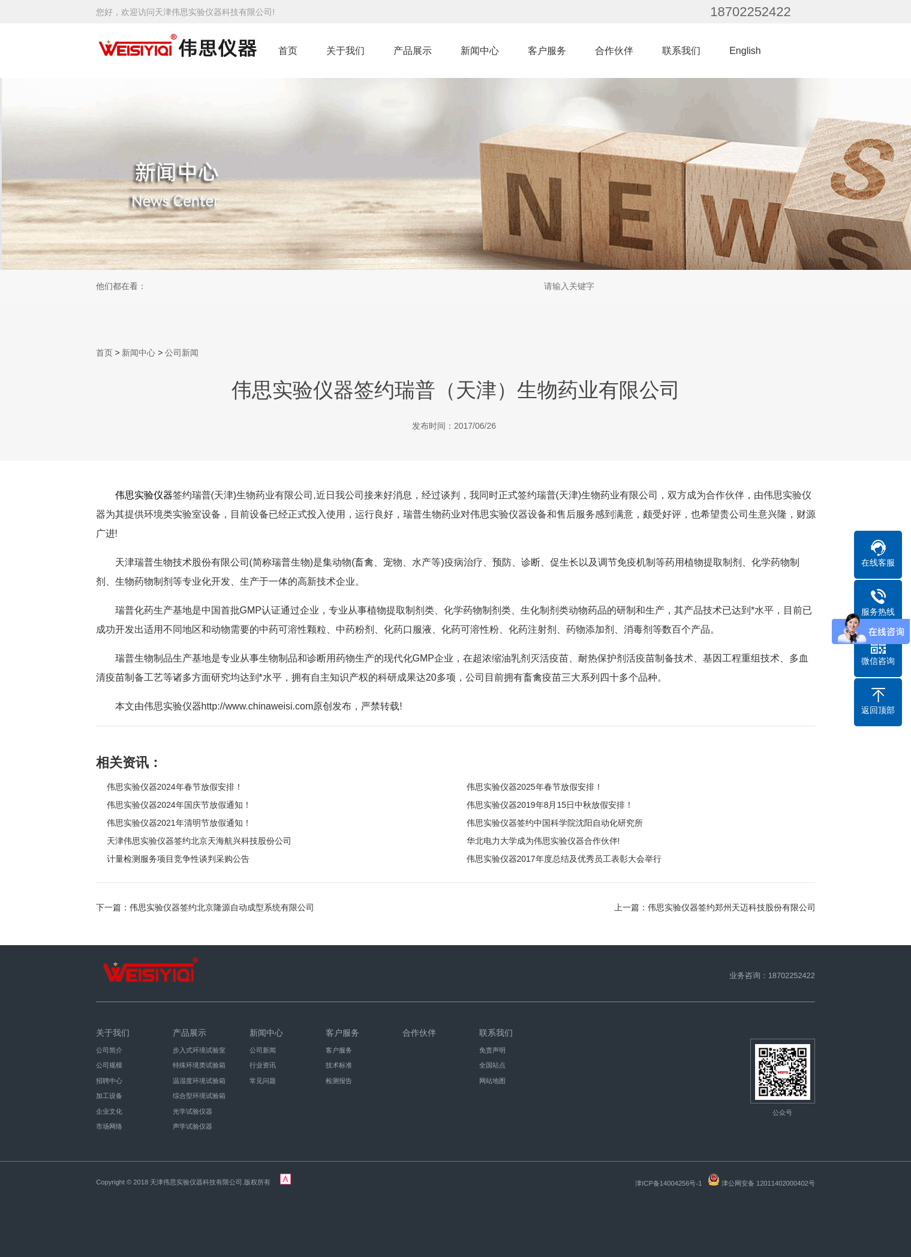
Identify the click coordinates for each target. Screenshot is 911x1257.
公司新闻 (182, 352)
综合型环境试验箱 (199, 1095)
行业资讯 (262, 1065)
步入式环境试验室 (199, 1050)
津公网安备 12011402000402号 (768, 1183)
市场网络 (109, 1126)
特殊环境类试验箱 (199, 1065)
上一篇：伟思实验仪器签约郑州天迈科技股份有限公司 (715, 907)
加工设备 (109, 1095)
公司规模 (109, 1065)
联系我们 (681, 51)
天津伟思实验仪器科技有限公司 (196, 1182)
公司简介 (109, 1050)
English (744, 51)
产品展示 (412, 51)
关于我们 (345, 51)
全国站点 (492, 1065)
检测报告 (339, 1080)
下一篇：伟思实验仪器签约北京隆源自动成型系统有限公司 (205, 907)
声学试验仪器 (192, 1126)
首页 (287, 51)
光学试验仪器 (192, 1111)
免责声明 (492, 1050)
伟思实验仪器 (144, 495)
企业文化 (109, 1111)
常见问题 (262, 1080)
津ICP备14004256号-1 (668, 1183)
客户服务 (547, 51)
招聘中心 (109, 1080)
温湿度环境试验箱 (199, 1080)
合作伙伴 (614, 51)
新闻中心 (480, 51)
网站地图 (492, 1080)
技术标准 (339, 1065)
